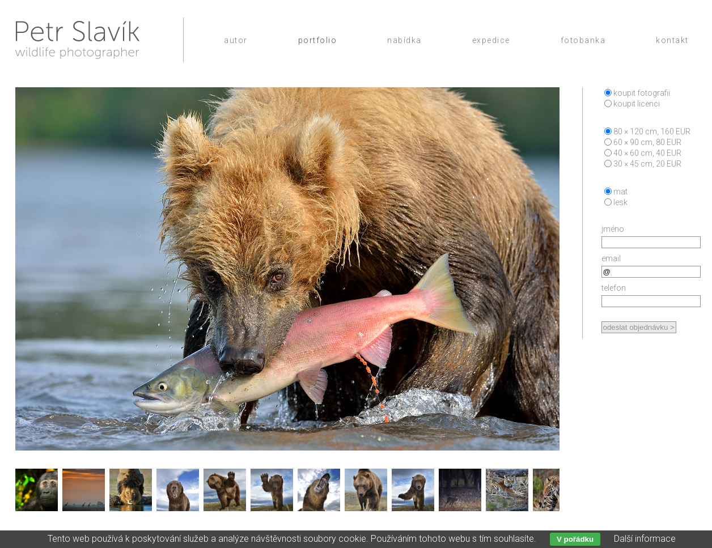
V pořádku (575, 539)
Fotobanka (583, 40)
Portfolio (317, 40)
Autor (236, 40)
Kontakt (672, 40)
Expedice (491, 40)
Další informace (645, 538)
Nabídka (404, 40)
